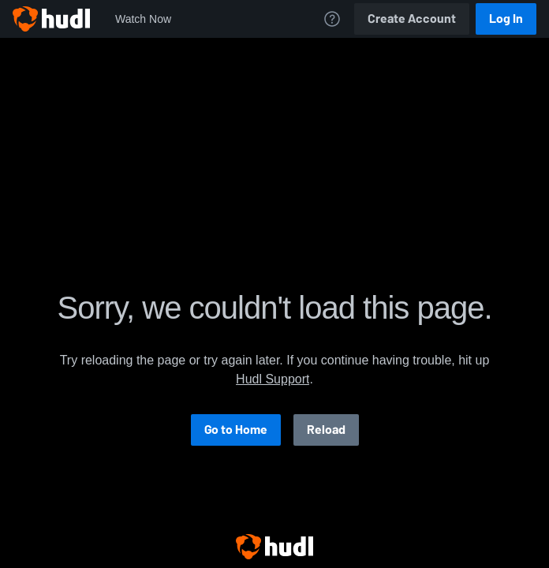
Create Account (412, 18)
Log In (506, 18)
